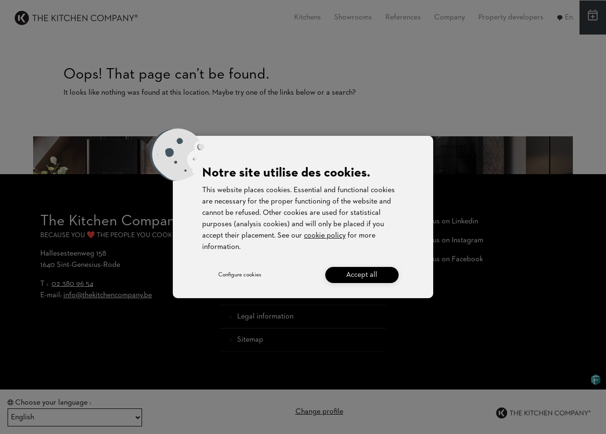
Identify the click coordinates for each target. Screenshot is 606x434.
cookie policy (325, 235)
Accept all (361, 275)
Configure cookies (239, 275)
